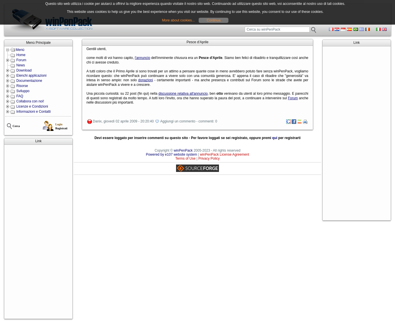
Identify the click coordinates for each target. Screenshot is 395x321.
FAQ (19, 96)
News (20, 65)
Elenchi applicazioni (31, 76)
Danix (97, 121)
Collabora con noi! (30, 101)
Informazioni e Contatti (33, 112)
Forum (21, 60)
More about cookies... (178, 20)
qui (274, 138)
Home (20, 55)
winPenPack (183, 150)
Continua (213, 20)
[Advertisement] (38, 232)
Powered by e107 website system (171, 154)
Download (23, 70)
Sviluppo (22, 91)
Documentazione (29, 81)
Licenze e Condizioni (32, 106)
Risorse (22, 86)
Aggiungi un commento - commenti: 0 (188, 121)
